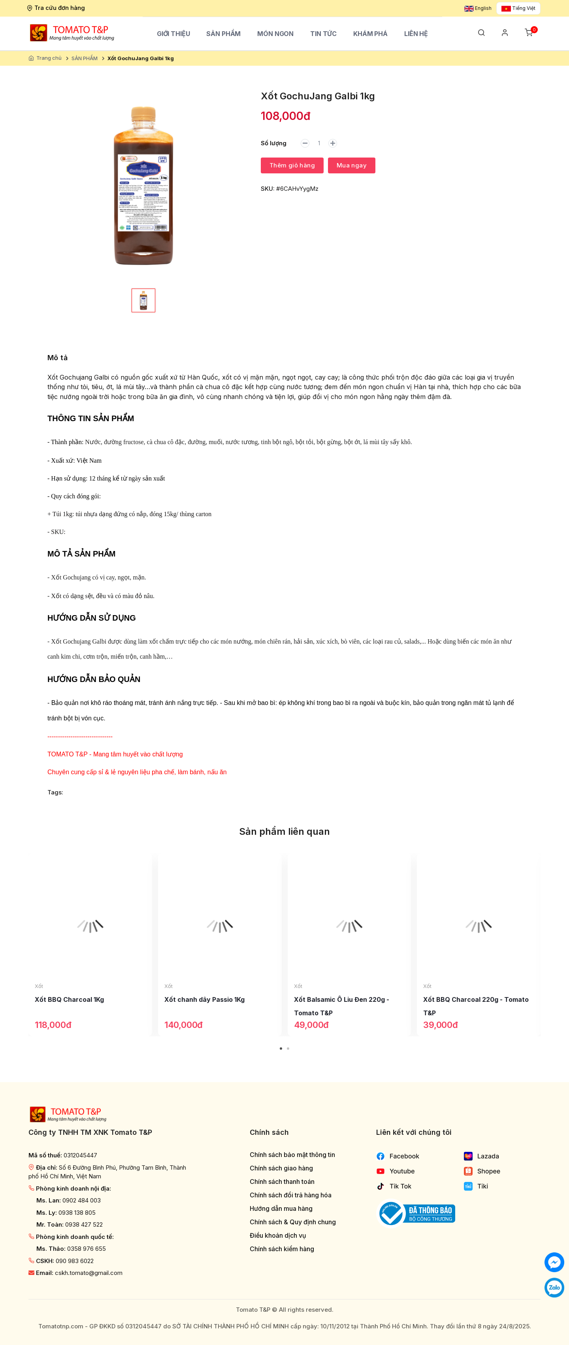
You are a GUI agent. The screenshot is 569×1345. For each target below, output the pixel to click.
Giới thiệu (173, 34)
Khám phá (370, 34)
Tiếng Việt (518, 8)
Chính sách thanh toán (282, 1181)
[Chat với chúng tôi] (554, 1261)
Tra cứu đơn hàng (56, 7)
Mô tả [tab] (57, 357)
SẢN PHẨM (223, 34)
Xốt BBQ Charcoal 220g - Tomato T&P (476, 1006)
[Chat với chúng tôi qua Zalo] (554, 1287)
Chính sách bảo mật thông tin (292, 1155)
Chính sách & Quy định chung (293, 1222)
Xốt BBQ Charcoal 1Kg (69, 999)
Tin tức (323, 34)
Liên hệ (416, 34)
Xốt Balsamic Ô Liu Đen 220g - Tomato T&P (341, 1006)
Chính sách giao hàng (281, 1168)
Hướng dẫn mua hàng (281, 1208)
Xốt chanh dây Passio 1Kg (204, 999)
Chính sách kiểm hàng (282, 1249)
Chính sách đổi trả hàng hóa (291, 1195)
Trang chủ (49, 58)
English (478, 8)
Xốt (39, 986)
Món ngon (275, 34)
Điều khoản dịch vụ (278, 1235)
